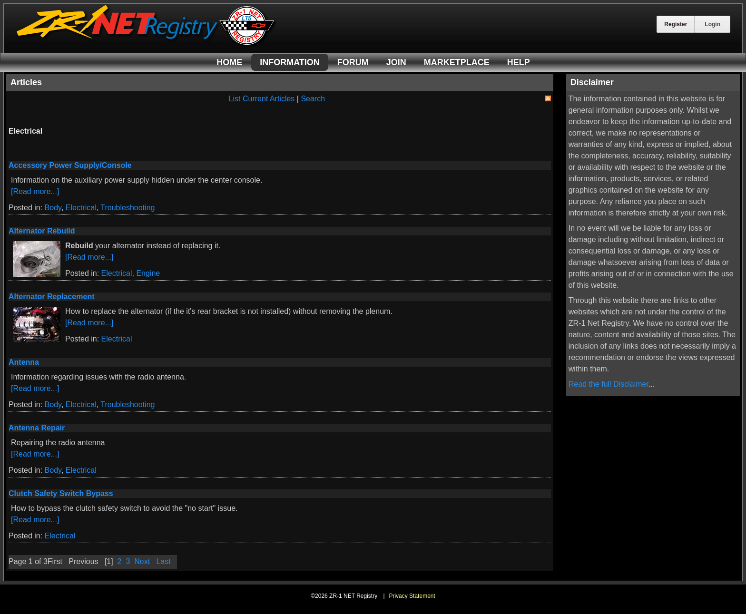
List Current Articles (262, 99)
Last (163, 561)
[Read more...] (35, 191)
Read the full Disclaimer (608, 384)
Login (712, 24)
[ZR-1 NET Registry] (146, 44)
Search (313, 99)
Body (53, 208)
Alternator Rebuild (42, 231)
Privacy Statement (412, 596)
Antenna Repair (37, 428)
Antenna (24, 362)
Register (675, 24)
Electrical (81, 208)
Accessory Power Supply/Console (70, 165)
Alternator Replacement (52, 296)
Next (142, 561)
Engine (148, 273)
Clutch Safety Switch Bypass (61, 493)
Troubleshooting (127, 208)
